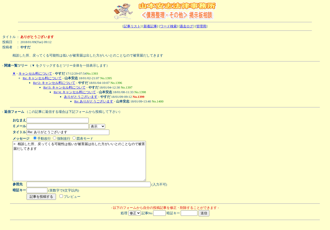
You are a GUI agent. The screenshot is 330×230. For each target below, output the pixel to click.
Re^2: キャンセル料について (54, 83)
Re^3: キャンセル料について (64, 87)
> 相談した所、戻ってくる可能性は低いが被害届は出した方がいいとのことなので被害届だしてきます (87, 165)
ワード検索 (168, 26)
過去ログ (186, 26)
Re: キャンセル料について (42, 78)
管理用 (201, 26)
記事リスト (132, 26)
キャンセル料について (35, 73)
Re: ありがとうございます (93, 101)
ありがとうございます (80, 97)
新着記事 (150, 26)
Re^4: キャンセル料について (75, 92)
